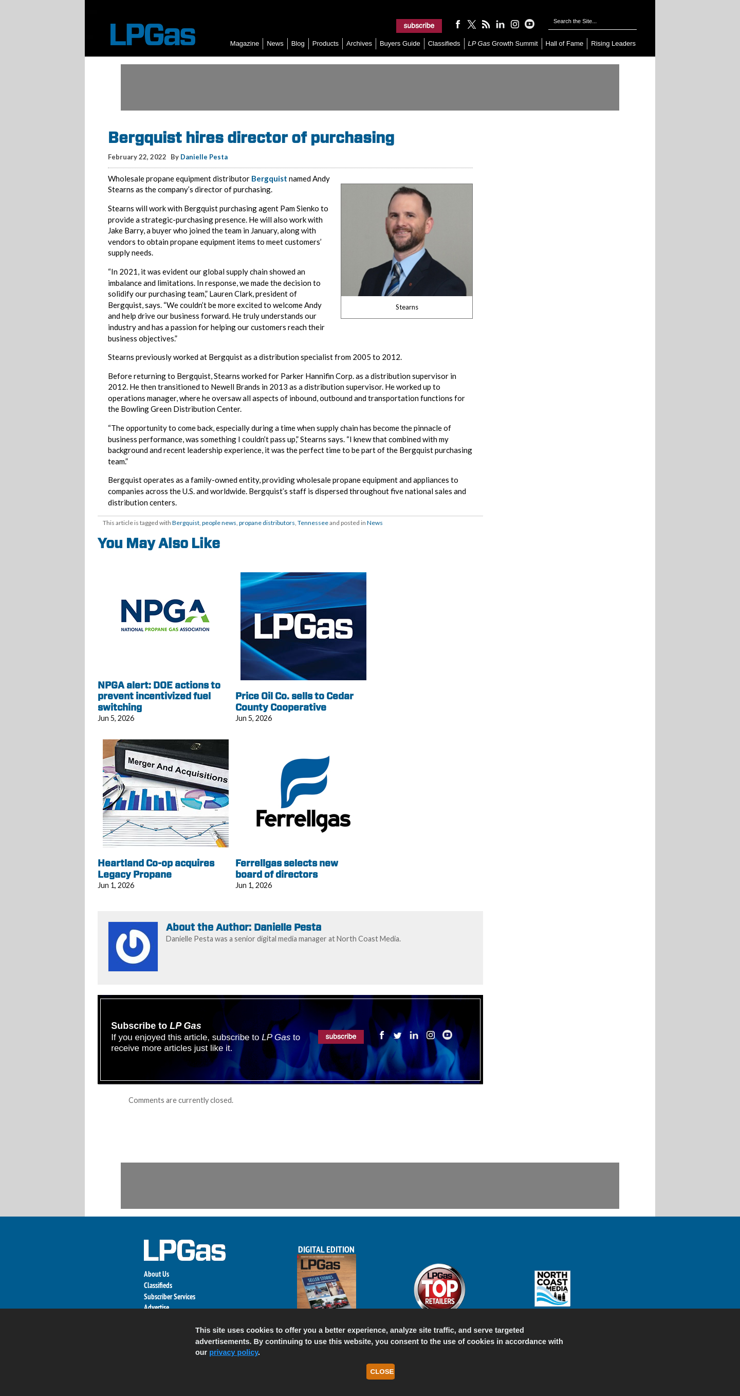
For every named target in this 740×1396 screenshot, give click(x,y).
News (275, 43)
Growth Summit (503, 43)
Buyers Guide (400, 43)
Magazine (244, 43)
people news (219, 523)
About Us (156, 1274)
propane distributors (267, 523)
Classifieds (444, 43)
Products (325, 43)
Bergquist (269, 178)
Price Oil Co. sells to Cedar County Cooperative (294, 702)
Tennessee (313, 523)
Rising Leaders (613, 43)
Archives (359, 43)
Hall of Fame (565, 43)
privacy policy (233, 1352)
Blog (298, 43)
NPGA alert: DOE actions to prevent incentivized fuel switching (159, 696)
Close (382, 1371)
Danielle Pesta (204, 157)
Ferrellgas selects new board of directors (286, 869)
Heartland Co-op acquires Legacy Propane (156, 869)
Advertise (156, 1307)
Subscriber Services (169, 1296)
